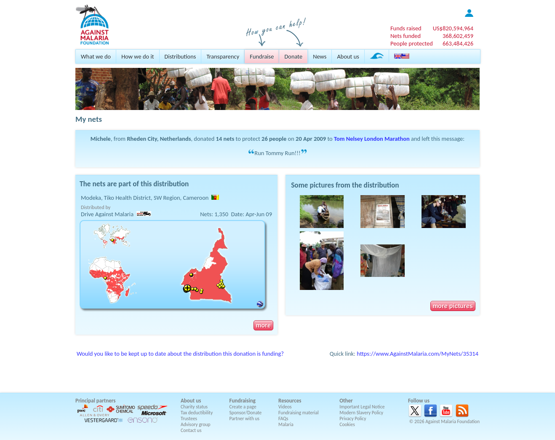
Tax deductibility (197, 413)
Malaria (286, 424)
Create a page (242, 407)
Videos (285, 407)
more (263, 325)
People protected (411, 43)
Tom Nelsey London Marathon (372, 138)
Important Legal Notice (361, 407)
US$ (453, 28)
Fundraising (242, 400)
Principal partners (95, 400)
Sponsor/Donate (245, 413)
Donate (293, 56)
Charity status (194, 407)
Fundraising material (298, 413)
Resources (289, 400)
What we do (96, 56)
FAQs (283, 418)
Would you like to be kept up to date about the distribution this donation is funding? (180, 353)
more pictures (453, 306)
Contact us (191, 430)
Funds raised (406, 28)
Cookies (347, 424)
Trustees (189, 418)
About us (348, 56)
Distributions (180, 56)
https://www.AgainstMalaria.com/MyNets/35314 (417, 353)
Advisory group (196, 424)
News (319, 56)
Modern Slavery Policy (361, 413)
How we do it (137, 56)
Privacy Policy (352, 418)
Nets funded (405, 36)
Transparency (222, 56)
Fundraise (262, 56)
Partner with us (244, 418)
